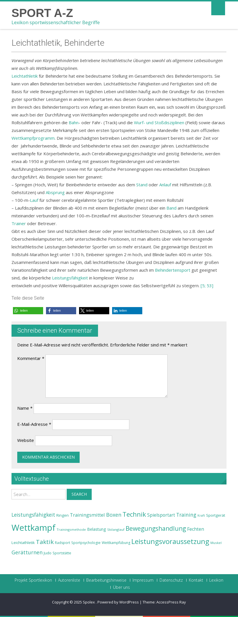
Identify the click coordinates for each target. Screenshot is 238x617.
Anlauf (165, 184)
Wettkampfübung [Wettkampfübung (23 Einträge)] (116, 542)
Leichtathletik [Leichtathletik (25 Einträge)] (23, 542)
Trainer (18, 223)
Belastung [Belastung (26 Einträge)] (96, 529)
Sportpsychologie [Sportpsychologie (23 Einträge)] (86, 542)
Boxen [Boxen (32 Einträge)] (113, 514)
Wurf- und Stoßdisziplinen (159, 122)
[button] (28, 310)
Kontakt (196, 580)
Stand (141, 184)
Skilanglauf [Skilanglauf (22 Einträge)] (115, 529)
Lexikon (216, 580)
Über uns (121, 587)
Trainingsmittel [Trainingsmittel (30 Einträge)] (87, 514)
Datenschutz (171, 580)
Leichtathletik (24, 76)
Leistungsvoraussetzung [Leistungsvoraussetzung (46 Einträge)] (170, 541)
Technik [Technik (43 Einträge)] (134, 514)
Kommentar (30, 358)
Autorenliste (69, 580)
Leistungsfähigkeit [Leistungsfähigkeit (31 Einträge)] (33, 514)
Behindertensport (172, 270)
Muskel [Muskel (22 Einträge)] (216, 543)
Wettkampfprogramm (33, 138)
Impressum (143, 580)
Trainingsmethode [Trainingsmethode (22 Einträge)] (71, 529)
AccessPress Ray (171, 602)
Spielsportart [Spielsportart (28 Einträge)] (161, 515)
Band (171, 208)
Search (79, 494)
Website (25, 440)
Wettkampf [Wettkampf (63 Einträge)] (33, 527)
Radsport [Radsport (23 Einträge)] (62, 542)
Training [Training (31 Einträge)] (186, 514)
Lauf (34, 200)
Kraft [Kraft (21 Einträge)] (201, 515)
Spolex (89, 602)
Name (24, 408)
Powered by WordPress (118, 602)
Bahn (73, 122)
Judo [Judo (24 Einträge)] (47, 552)
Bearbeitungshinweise (106, 580)
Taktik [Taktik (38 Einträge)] (45, 542)
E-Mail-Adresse (34, 424)
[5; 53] (207, 285)
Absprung (55, 192)
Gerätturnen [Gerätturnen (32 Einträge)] (27, 552)
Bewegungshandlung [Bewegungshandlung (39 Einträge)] (156, 528)
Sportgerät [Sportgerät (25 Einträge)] (215, 515)
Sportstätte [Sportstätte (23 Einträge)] (62, 553)
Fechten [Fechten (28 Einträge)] (195, 529)
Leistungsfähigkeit (70, 278)
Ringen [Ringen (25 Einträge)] (62, 515)
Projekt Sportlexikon (33, 580)
